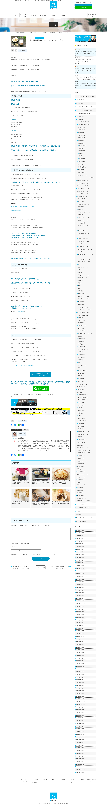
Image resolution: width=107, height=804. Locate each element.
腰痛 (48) (81, 153)
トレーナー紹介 (25, 783)
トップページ (15, 15)
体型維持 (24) (81, 352)
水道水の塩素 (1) (82, 421)
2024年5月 (79, 587)
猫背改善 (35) (81, 140)
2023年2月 (79, 628)
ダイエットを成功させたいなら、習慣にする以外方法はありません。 (60, 567)
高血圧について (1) (81, 498)
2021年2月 (79, 693)
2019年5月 (79, 750)
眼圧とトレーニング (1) (83, 431)
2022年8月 (79, 644)
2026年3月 (79, 532)
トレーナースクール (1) (82, 307)
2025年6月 (79, 552)
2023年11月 (79, 603)
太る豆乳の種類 (20, 311)
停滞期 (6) (80, 209)
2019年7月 (79, 745)
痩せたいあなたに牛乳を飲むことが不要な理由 (22, 206)
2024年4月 (79, 590)
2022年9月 (79, 641)
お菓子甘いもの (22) (82, 238)
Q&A (53, 15)
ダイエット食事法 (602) (82, 223)
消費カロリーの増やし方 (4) (84, 212)
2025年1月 (79, 565)
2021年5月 (79, 685)
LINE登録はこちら (83, 7)
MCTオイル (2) (81, 228)
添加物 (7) (80, 280)
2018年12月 (79, 764)
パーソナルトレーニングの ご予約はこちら (41, 374)
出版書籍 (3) (80, 445)
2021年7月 (79, 679)
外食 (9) (79, 264)
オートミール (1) (82, 230)
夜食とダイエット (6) (83, 267)
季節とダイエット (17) (82, 447)
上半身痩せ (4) (81, 338)
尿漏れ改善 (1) (81, 135)
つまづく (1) (81, 402)
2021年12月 (79, 666)
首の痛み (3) (82, 158)
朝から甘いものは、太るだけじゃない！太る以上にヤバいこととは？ (21, 567)
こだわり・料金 (34, 15)
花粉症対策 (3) (81, 439)
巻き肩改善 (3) (81, 137)
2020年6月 (79, 715)
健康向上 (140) (80, 392)
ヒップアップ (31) (82, 328)
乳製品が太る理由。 (16, 210)
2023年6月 (79, 617)
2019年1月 (79, 761)
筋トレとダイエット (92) (84, 217)
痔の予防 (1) (81, 429)
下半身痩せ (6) (81, 341)
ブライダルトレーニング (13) (85, 333)
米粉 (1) (79, 288)
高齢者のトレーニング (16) (83, 500)
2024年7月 (79, 581)
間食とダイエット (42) (83, 298)
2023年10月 (79, 606)
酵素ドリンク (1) (82, 293)
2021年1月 (79, 696)
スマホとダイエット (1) (82, 191)
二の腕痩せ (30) (81, 346)
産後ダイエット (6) (82, 214)
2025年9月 (79, 543)
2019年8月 (79, 742)
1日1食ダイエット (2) (83, 225)
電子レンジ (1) (81, 442)
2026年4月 (79, 530)
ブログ (72, 15)
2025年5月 (79, 554)
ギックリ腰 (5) (82, 145)
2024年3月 (79, 592)
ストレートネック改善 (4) (84, 124)
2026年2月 (79, 535)
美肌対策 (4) (80, 487)
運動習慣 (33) (80, 493)
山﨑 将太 (21, 438)
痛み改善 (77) (81, 143)
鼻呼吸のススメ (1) (82, 172)
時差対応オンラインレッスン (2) (84, 517)
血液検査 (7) (80, 490)
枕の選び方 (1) (80, 466)
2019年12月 (79, 731)
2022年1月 (79, 663)
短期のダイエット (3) (83, 434)
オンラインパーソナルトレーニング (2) (85, 96)
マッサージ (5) (81, 198)
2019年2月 (79, 758)
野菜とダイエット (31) (83, 296)
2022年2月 (79, 660)
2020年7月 (79, 712)
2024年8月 (79, 579)
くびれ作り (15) (81, 320)
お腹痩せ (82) (81, 317)
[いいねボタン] (12, 50)
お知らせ (72, 782)
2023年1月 (79, 630)
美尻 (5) (79, 367)
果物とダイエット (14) (83, 275)
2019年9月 (79, 739)
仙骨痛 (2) (81, 148)
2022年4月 (79, 655)
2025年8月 (79, 546)
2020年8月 (79, 709)
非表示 (23, 433)
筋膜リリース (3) (81, 485)
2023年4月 (79, 622)
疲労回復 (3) (81, 426)
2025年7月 (79, 549)
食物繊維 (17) (81, 304)
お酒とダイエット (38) (83, 241)
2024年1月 (79, 598)
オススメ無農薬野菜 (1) (82, 183)
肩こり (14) (80, 164)
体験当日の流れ (34, 782)
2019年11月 (79, 734)
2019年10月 (79, 737)
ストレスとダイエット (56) (83, 188)
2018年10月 (79, 769)
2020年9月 (79, 707)
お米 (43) (80, 236)
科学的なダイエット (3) (82, 474)
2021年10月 (79, 671)
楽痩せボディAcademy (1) (82, 521)
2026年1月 (79, 538)
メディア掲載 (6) (80, 504)
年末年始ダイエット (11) (84, 452)
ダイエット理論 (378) (82, 196)
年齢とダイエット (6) (82, 461)
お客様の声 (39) (80, 99)
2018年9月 (79, 772)
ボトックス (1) (80, 381)
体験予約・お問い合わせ (92, 15)
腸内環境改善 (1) (82, 167)
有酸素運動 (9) (80, 463)
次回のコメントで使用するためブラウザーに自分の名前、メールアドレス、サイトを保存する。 (35, 554)
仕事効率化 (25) (80, 389)
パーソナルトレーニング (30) (84, 309)
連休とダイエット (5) (83, 458)
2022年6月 (79, 649)
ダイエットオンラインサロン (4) (84, 106)
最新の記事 (26, 429)
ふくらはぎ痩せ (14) (82, 330)
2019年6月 (79, 747)
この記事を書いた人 (17, 429)
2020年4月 (79, 720)
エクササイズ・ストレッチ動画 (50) (85, 178)
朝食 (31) (80, 272)
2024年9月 (79, 576)
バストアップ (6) (82, 325)
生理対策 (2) (81, 423)
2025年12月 (79, 541)
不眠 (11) (80, 407)
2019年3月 (79, 756)
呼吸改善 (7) (81, 132)
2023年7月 (79, 614)
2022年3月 (79, 658)
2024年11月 (79, 571)
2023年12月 (79, 600)
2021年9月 (79, 674)
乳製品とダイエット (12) (84, 261)
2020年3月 (79, 723)
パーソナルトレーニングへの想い (24, 15)
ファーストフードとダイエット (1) (85, 255)
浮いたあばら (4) (82, 365)
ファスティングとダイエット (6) (85, 259)
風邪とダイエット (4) (83, 220)
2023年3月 (79, 625)
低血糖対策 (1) (81, 410)
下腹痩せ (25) (81, 344)
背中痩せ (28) (81, 373)
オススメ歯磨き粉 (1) (83, 394)
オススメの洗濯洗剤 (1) (82, 180)
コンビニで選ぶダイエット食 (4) (85, 249)
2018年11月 (79, 766)
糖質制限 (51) (81, 291)
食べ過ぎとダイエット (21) (84, 301)
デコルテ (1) (81, 322)
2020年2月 (79, 726)
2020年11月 (79, 701)
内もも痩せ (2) (81, 354)
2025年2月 (79, 562)
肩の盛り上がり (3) (82, 370)
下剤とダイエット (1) (82, 384)
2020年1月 (79, 728)
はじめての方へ (43, 15)
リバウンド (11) (81, 201)
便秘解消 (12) (81, 413)
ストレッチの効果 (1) (83, 399)
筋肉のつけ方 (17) (81, 479)
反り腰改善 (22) (81, 129)
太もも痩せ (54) (81, 357)
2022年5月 (79, 652)
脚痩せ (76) (80, 375)
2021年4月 (79, 688)
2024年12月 (79, 568)
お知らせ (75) (79, 103)
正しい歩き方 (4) (81, 471)
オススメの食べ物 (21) (83, 233)
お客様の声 (63, 15)
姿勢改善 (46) (81, 360)
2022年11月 (79, 636)
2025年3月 (79, 560)
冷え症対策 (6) (81, 418)
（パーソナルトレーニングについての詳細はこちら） (24, 365)
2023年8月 (79, 611)
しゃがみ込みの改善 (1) (83, 121)
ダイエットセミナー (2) (82, 193)
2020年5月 (79, 717)
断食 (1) (79, 269)
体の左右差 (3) (81, 127)
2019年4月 (79, 753)
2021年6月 (79, 682)
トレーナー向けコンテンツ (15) (84, 110)
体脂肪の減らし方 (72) (83, 204)
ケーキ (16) (80, 244)
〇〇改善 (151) (80, 119)
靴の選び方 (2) (80, 495)
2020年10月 (79, 704)
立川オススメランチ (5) (82, 477)
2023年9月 (79, 609)
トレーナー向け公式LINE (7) (83, 113)
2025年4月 (79, 557)
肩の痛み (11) (82, 150)
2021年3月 (79, 690)
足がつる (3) (81, 169)
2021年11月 (79, 669)
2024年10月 (79, 573)
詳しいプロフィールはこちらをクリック (57, 448)
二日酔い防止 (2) (81, 386)
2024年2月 (79, 595)
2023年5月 (79, 620)
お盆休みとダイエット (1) (84, 450)
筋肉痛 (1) (79, 482)
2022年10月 (79, 639)
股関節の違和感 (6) (82, 161)
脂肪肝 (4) (80, 436)
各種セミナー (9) (80, 511)
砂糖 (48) (80, 283)
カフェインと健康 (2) (83, 397)
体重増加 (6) (81, 206)
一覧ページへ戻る (41, 567)
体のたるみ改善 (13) (82, 349)
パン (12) (80, 251)
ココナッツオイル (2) (83, 246)
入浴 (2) (79, 415)
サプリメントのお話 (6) (82, 185)
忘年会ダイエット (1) (83, 455)
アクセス (82, 15)
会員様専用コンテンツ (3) (82, 507)
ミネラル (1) (81, 405)
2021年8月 (79, 677)
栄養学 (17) (79, 469)
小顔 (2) (79, 362)
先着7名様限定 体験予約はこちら (83, 4)
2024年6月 (79, 584)
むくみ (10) (80, 336)
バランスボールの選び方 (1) (83, 312)
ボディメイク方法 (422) (82, 315)
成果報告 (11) (79, 514)
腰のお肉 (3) (81, 378)
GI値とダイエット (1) (82, 175)
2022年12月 (79, 633)
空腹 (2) (79, 285)
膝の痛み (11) (82, 156)
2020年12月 (79, 698)
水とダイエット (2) (82, 277)
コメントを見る (22, 50)
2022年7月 (79, 647)
